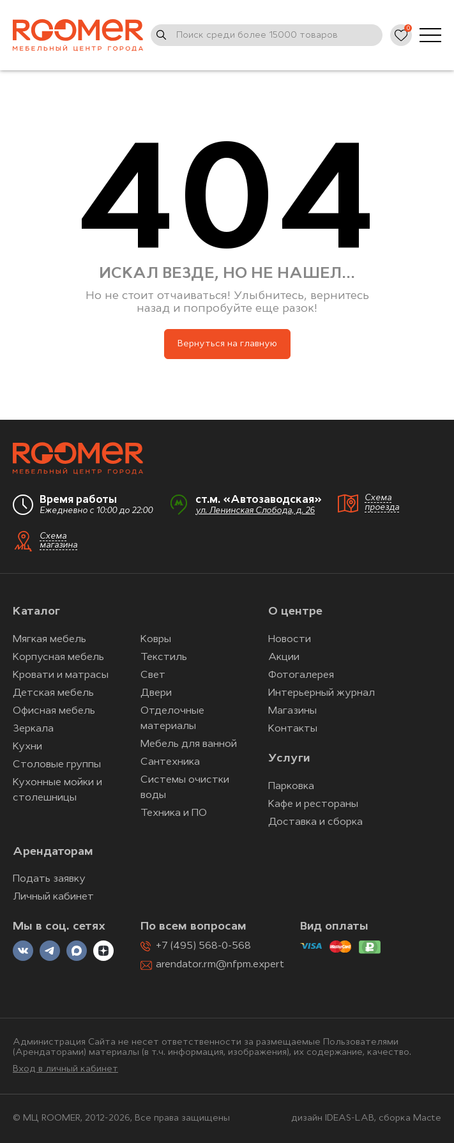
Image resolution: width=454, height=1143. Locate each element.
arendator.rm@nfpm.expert (220, 965)
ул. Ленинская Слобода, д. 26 (255, 511)
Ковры (155, 639)
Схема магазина (58, 541)
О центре (295, 612)
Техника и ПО (173, 813)
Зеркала (33, 729)
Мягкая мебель (49, 639)
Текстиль (163, 657)
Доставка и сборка (315, 822)
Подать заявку (49, 879)
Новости (289, 639)
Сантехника (170, 762)
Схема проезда (382, 503)
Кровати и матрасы (61, 675)
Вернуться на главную (227, 344)
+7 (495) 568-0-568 (203, 946)
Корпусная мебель (58, 657)
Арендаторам (53, 852)
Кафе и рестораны (313, 804)
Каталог (36, 612)
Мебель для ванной (188, 744)
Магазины (292, 711)
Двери (156, 693)
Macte (427, 1118)
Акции (283, 657)
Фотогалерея (301, 675)
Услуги (289, 759)
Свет (152, 675)
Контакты (292, 729)
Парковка (291, 786)
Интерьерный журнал (321, 693)
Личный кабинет (53, 897)
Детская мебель (53, 693)
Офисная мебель (54, 711)
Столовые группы (57, 765)
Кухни (27, 747)
